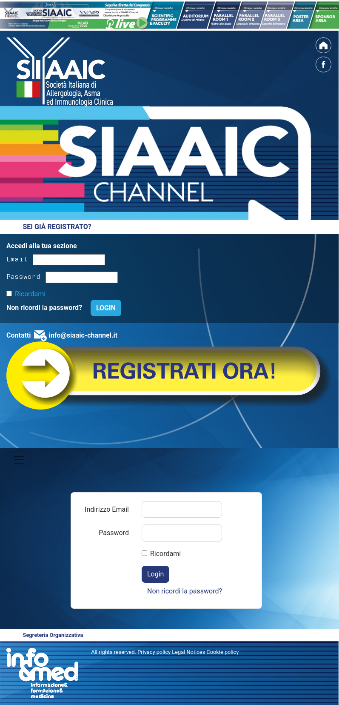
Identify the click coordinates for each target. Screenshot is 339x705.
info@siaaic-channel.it (82, 335)
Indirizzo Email (107, 509)
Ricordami (30, 294)
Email (17, 258)
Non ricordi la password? (45, 308)
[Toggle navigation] (19, 459)
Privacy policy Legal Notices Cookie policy (188, 652)
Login (155, 574)
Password (23, 276)
